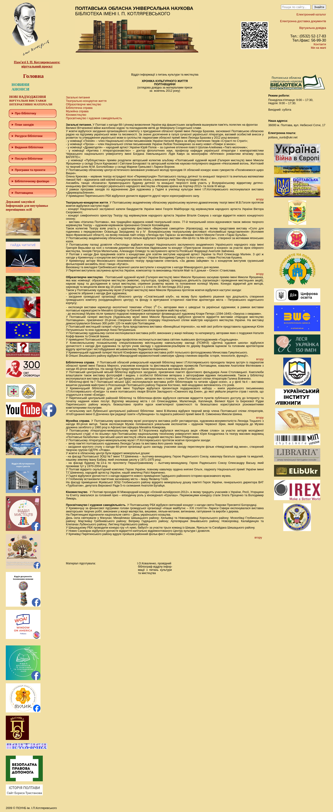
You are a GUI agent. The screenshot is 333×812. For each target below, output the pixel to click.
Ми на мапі (318, 47)
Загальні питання (78, 97)
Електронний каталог (311, 14)
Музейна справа (77, 111)
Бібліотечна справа (79, 107)
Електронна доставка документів (303, 21)
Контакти (320, 44)
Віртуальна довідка (312, 28)
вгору (260, 199)
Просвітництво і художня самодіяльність (94, 118)
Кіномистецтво (76, 114)
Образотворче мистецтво (83, 104)
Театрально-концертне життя (86, 101)
